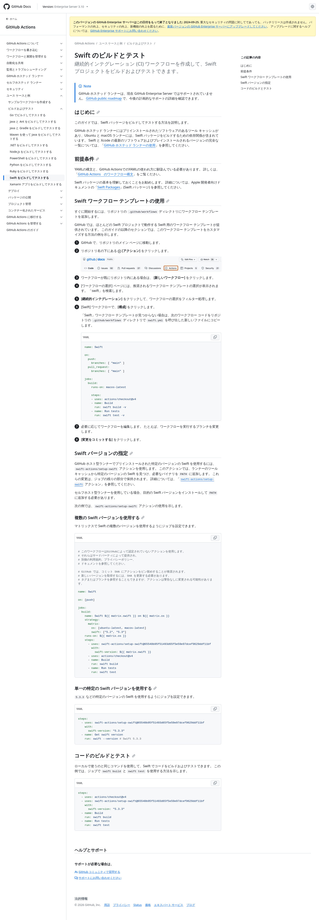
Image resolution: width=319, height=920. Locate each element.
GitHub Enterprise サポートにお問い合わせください (124, 31)
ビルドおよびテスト (139, 43)
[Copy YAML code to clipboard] (215, 337)
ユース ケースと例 (111, 43)
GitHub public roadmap (104, 98)
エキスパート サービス (168, 905)
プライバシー (121, 905)
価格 (148, 905)
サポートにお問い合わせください (98, 878)
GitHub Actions (20, 27)
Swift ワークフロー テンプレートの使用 (122, 200)
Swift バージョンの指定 (104, 453)
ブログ (190, 905)
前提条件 (87, 158)
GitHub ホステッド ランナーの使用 (129, 145)
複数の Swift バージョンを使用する (109, 517)
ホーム (11, 19)
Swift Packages (108, 187)
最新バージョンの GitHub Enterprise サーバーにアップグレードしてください (217, 26)
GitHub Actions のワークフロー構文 (105, 174)
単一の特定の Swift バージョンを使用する (116, 688)
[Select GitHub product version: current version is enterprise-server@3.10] (65, 6)
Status (137, 905)
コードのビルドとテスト (105, 755)
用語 (107, 905)
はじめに (87, 112)
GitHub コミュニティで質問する (97, 872)
